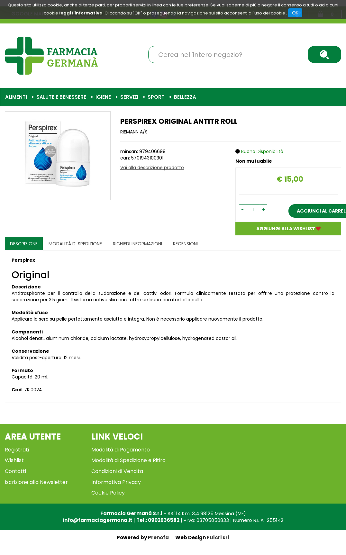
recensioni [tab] (185, 244)
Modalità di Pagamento (120, 449)
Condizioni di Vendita (117, 471)
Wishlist (14, 460)
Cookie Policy (108, 492)
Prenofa (158, 537)
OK (295, 13)
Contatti (15, 471)
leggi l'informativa (81, 13)
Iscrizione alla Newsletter (36, 482)
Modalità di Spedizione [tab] (75, 244)
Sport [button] (156, 97)
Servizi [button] (129, 97)
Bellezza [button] (185, 97)
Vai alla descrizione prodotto (152, 167)
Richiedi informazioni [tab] (137, 244)
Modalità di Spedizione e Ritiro (128, 460)
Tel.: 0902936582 (157, 520)
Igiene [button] (103, 97)
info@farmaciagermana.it (97, 520)
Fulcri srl (218, 537)
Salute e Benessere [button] (61, 97)
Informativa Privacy (116, 482)
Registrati (17, 449)
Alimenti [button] (16, 97)
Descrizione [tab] (24, 244)
